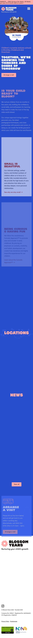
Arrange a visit (9, 75)
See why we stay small (12, 193)
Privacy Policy (5, 621)
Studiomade (13, 621)
